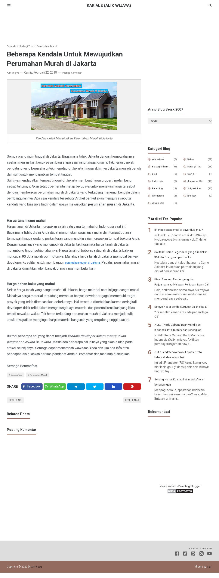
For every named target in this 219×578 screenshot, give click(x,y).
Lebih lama (130, 405)
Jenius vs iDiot (197, 183)
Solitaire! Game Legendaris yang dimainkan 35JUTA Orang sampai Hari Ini (182, 263)
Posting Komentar (76, 72)
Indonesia (159, 183)
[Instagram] (201, 559)
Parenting (159, 190)
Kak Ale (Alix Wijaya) (109, 5)
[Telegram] (79, 389)
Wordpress (160, 197)
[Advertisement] (109, 25)
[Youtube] (209, 559)
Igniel (209, 572)
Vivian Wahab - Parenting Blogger (180, 513)
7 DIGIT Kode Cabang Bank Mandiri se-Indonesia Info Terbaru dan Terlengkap (180, 351)
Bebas (192, 161)
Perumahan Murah (46, 375)
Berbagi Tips (18, 375)
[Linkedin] (115, 389)
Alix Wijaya (160, 161)
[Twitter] (57, 389)
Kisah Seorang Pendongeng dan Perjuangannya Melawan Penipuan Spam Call (179, 296)
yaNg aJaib (160, 204)
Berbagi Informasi (162, 168)
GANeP (193, 175)
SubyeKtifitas (197, 190)
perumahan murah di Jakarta (86, 262)
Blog (156, 175)
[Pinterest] (132, 389)
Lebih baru (17, 405)
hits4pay (194, 197)
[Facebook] (32, 389)
